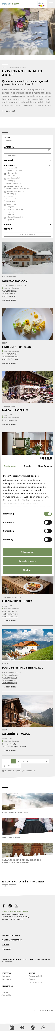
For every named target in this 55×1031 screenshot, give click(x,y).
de (35, 1010)
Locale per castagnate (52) (15, 191)
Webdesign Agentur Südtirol (5, 1010)
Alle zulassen (27, 552)
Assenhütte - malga (16, 734)
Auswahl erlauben (27, 561)
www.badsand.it (8, 296)
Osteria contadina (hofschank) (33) (18, 188)
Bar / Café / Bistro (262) (14, 170)
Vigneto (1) (10, 220)
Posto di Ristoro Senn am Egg (22, 667)
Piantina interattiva (35, 982)
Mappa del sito (45, 960)
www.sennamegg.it (9, 683)
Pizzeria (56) (10, 181)
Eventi (4, 989)
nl (48, 1010)
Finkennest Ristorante (18, 347)
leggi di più (9, 300)
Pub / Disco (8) (11, 173)
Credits (31, 960)
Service (32, 973)
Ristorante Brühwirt (17, 601)
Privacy (37, 960)
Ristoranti (5, 992)
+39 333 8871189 (9, 744)
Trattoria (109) (11, 204)
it (39, 1010)
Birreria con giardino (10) (14, 209)
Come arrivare (6, 976)
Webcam (32, 979)
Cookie (25, 960)
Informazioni (7, 986)
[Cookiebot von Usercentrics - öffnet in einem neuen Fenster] (40, 458)
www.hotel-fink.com (10, 359)
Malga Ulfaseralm (15, 410)
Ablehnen (27, 570)
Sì (5, 887)
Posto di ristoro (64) (13, 178)
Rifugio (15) (10, 212)
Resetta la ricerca (27, 234)
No (12, 887)
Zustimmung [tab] (10, 466)
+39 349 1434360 (10, 420)
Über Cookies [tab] (45, 466)
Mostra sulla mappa (11, 288)
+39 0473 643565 (9, 291)
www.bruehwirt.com (10, 617)
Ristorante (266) (11, 168)
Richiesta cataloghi (35, 976)
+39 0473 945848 (10, 354)
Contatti (5, 945)
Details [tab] (27, 466)
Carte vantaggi (7, 979)
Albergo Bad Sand (15, 280)
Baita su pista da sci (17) (14, 217)
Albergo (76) (10, 207)
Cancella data (10, 156)
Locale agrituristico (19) (14, 186)
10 (9, 766)
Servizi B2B (6, 949)
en (43, 1010)
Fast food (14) (11, 194)
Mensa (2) (9, 196)
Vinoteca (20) (11, 199)
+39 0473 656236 (9, 611)
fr (52, 1010)
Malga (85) (10, 214)
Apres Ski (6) (10, 176)
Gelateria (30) (11, 201)
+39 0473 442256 (10, 678)
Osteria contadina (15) (13, 183)
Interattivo (6, 973)
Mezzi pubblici (6, 995)
